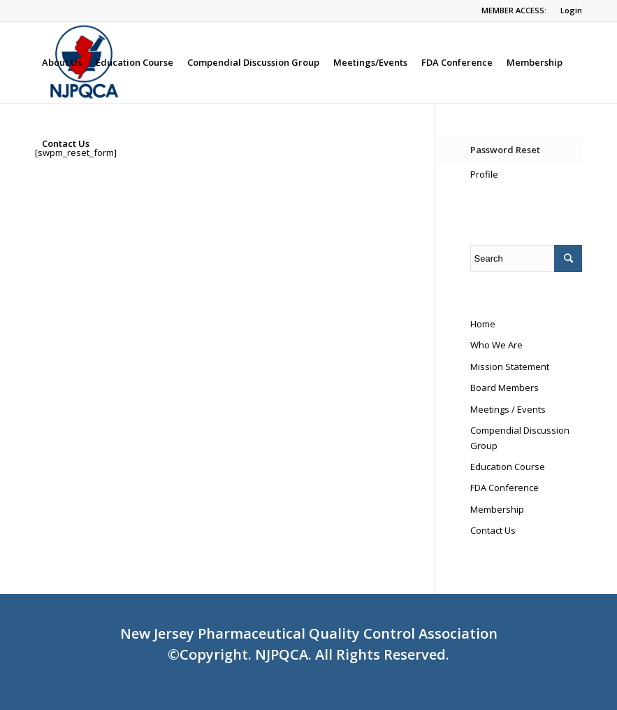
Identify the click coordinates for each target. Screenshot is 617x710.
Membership (497, 509)
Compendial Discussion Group (519, 437)
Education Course (507, 466)
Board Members (504, 387)
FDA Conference (504, 487)
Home (482, 324)
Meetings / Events (508, 409)
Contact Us (493, 530)
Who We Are (496, 345)
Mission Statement (509, 366)
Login (571, 10)
